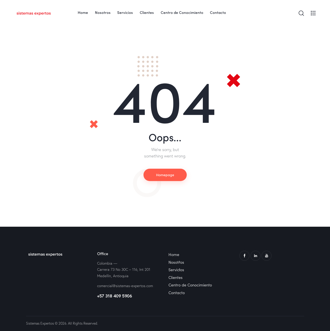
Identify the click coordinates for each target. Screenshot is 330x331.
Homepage (165, 174)
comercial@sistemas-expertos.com (125, 285)
